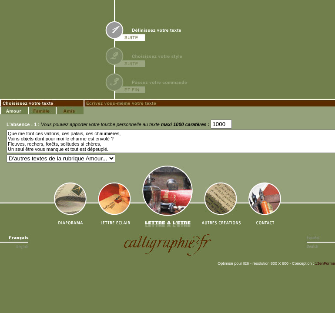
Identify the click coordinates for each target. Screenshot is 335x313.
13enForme (325, 263)
